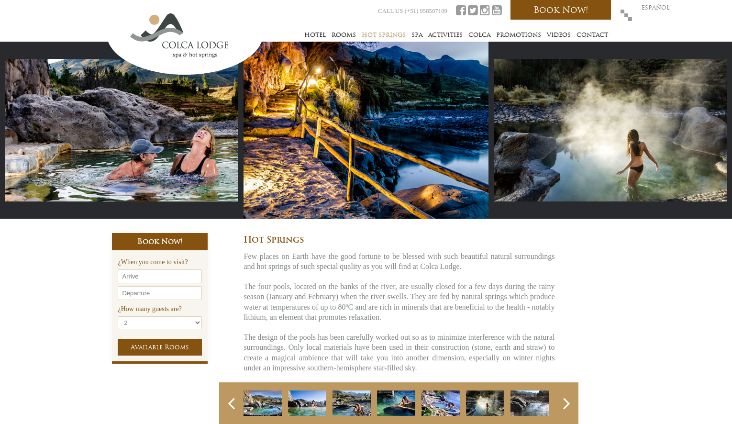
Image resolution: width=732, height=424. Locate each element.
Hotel (315, 34)
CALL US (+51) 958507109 (412, 11)
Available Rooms (160, 347)
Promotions (518, 34)
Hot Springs (384, 34)
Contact (592, 34)
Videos (559, 34)
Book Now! (560, 9)
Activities (445, 34)
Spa (416, 34)
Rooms (344, 34)
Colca (479, 34)
